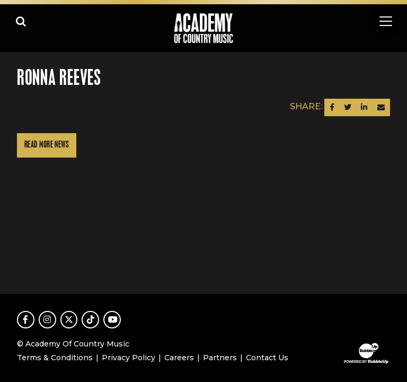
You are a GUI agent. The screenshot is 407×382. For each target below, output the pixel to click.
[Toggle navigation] (386, 21)
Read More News (46, 145)
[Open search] (21, 21)
